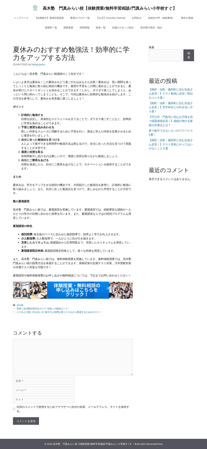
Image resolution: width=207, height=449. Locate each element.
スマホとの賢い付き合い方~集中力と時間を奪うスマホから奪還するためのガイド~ (59, 312)
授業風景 (68, 27)
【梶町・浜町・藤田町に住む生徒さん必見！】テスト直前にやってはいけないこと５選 (171, 144)
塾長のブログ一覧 (80, 17)
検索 (151, 47)
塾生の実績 (187, 17)
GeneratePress (154, 443)
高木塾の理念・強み (151, 27)
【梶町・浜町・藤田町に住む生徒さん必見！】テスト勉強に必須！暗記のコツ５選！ (171, 93)
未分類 (20, 305)
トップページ (21, 17)
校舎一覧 (101, 27)
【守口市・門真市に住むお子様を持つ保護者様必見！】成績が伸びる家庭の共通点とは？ (171, 121)
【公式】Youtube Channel (110, 17)
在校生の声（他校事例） (161, 17)
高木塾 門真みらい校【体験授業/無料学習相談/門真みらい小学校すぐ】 (110, 8)
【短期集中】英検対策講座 (49, 17)
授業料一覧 (51, 27)
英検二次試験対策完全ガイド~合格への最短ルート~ (43, 308)
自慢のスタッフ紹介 (123, 27)
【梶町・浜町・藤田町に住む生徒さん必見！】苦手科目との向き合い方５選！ (171, 107)
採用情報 (84, 27)
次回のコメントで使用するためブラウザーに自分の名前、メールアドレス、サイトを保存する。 (72, 409)
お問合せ (137, 17)
